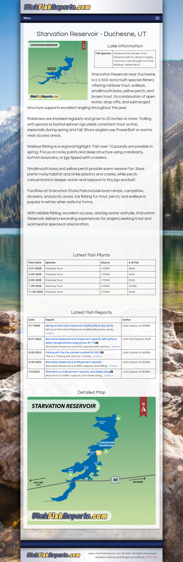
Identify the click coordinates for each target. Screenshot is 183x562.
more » (49, 333)
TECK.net (151, 557)
